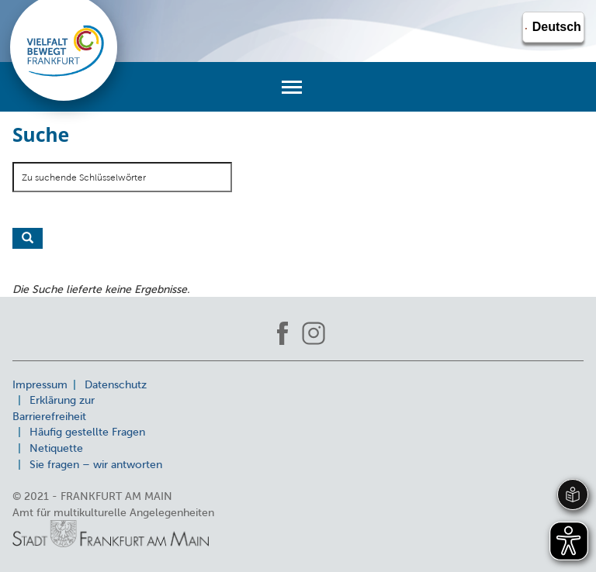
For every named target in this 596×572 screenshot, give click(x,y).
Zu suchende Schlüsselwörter (84, 177)
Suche (27, 238)
